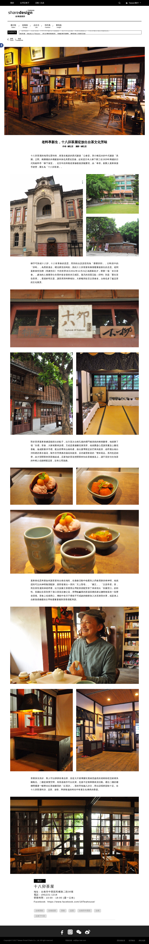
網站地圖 (142, 940)
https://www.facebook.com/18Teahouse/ (71, 902)
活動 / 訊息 (39, 3)
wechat (78, 932)
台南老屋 (52, 911)
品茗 (72, 911)
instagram (70, 932)
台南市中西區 (84, 911)
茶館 (63, 911)
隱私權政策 (121, 940)
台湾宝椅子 (24, 3)
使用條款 (132, 940)
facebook (61, 932)
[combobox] (135, 3)
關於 (12, 3)
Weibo (87, 932)
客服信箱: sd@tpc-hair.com (75, 940)
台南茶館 (39, 911)
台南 (97, 911)
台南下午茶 (40, 916)
